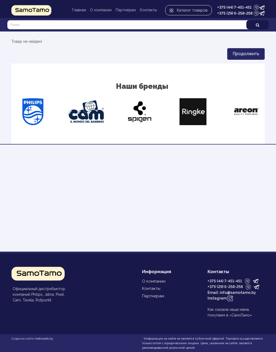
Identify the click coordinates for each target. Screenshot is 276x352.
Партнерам (126, 10)
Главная (79, 10)
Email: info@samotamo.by (232, 292)
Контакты (148, 10)
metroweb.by (43, 338)
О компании (101, 10)
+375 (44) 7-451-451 (234, 7)
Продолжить (246, 53)
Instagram (220, 298)
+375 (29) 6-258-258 (235, 13)
